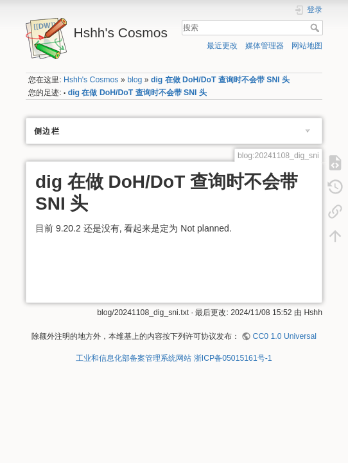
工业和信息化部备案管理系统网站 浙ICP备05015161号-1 (174, 358)
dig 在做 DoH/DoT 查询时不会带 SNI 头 (220, 79)
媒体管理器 (264, 45)
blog (134, 79)
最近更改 (222, 45)
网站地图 (306, 45)
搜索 (316, 27)
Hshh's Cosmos (91, 79)
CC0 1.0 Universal (285, 336)
